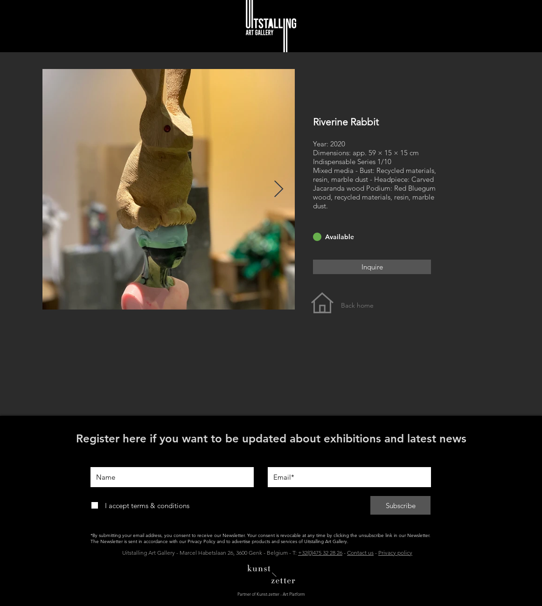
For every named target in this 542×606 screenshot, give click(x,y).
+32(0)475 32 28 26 (320, 552)
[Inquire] (372, 267)
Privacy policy (395, 552)
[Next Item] (278, 189)
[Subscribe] (400, 505)
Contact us (360, 552)
